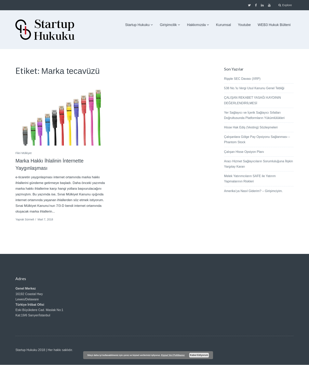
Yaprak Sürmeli (24, 219)
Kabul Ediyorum (199, 355)
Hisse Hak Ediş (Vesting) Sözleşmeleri (251, 127)
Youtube (244, 25)
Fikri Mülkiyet (23, 153)
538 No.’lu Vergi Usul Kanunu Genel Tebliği (254, 88)
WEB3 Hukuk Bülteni (274, 25)
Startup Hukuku (137, 25)
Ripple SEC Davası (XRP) (242, 78)
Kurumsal (223, 25)
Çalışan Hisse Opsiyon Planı (244, 151)
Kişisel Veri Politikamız (173, 355)
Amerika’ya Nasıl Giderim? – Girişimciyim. (253, 190)
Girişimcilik (168, 25)
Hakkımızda (196, 25)
